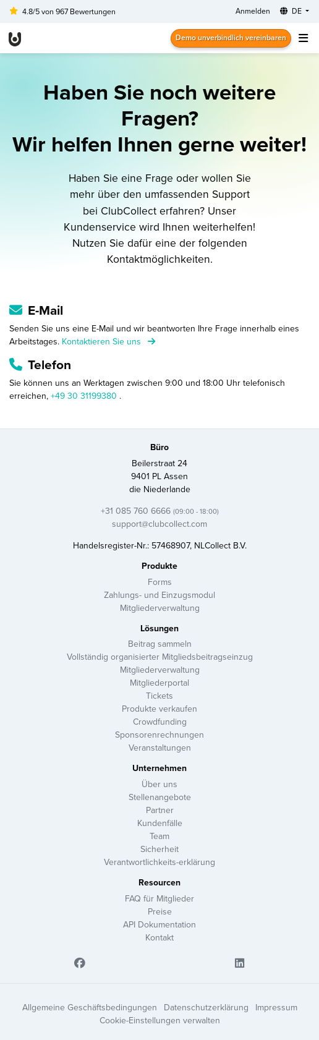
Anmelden (253, 11)
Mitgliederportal (159, 682)
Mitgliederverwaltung (160, 608)
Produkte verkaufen (159, 708)
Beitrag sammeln (160, 643)
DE (292, 11)
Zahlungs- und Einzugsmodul (159, 595)
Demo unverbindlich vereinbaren (231, 37)
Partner (160, 810)
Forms (160, 582)
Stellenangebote (160, 797)
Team (159, 836)
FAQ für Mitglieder (159, 898)
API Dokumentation (159, 924)
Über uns (159, 784)
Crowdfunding (160, 721)
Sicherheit (159, 849)
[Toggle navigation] (303, 38)
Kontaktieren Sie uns (108, 341)
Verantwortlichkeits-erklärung (159, 862)
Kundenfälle (159, 823)
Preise (160, 911)
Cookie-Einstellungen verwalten (160, 1020)
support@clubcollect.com (159, 524)
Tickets (159, 695)
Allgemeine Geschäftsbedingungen (89, 1007)
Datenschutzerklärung (206, 1007)
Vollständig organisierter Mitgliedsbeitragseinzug (160, 656)
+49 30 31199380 (85, 396)
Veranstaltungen (160, 747)
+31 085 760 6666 (160, 511)
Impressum (276, 1007)
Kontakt (159, 937)
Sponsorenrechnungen (159, 734)
